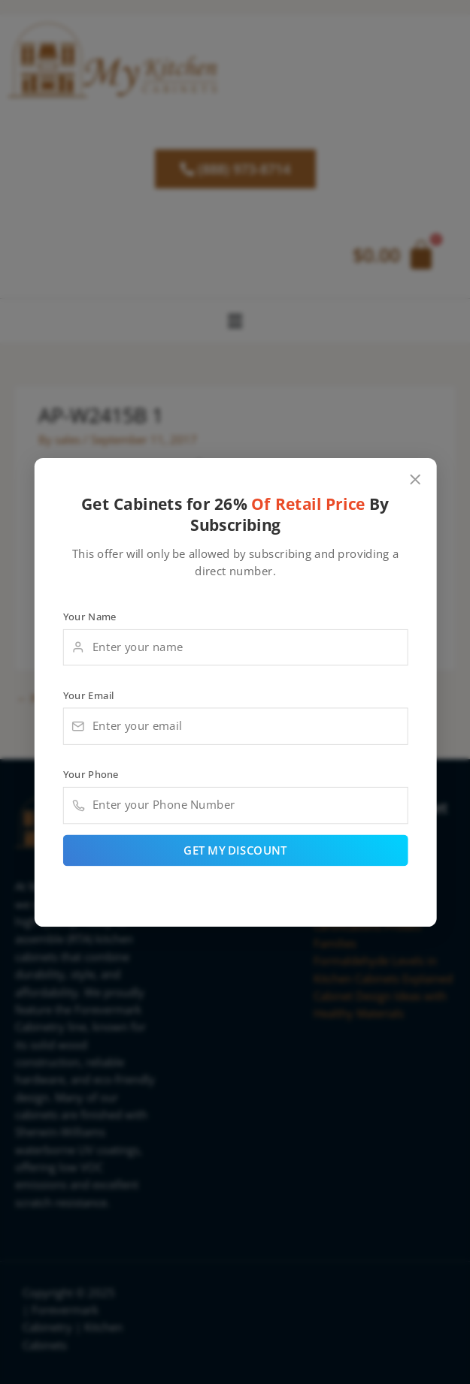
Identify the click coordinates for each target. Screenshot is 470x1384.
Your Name (89, 616)
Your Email (88, 694)
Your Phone (90, 774)
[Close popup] (415, 479)
